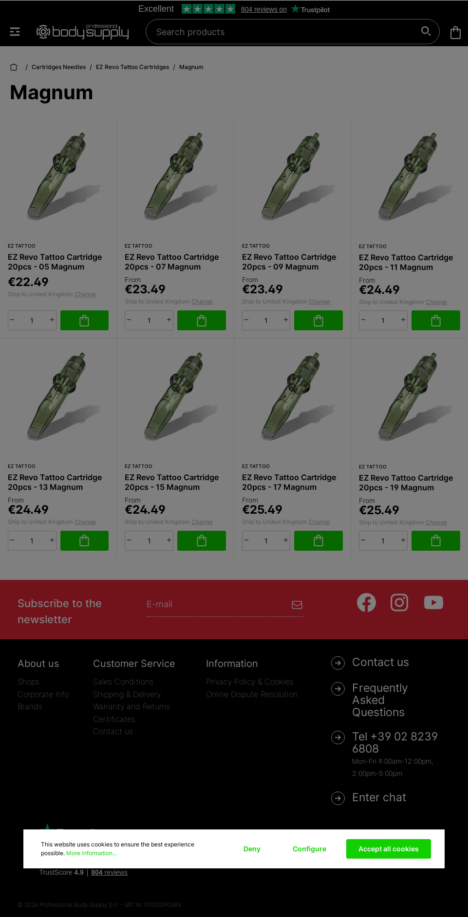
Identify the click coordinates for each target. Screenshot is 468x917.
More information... (91, 853)
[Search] (426, 31)
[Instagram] (400, 602)
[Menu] (19, 31)
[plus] (52, 319)
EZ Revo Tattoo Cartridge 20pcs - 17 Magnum (289, 482)
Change (85, 294)
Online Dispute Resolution (252, 694)
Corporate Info (43, 694)
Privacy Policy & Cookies (249, 681)
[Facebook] (366, 602)
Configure (309, 849)
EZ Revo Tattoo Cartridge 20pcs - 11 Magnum (406, 262)
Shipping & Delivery (127, 694)
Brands (30, 706)
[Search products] (287, 31)
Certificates (114, 719)
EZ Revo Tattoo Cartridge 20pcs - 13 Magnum (55, 482)
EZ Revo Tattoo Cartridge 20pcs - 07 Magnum (172, 261)
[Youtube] (433, 602)
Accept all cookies (388, 849)
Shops (28, 681)
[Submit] (297, 604)
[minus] (12, 319)
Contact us (113, 731)
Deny (252, 849)
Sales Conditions (123, 681)
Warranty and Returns (131, 706)
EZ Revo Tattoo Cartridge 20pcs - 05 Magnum (55, 261)
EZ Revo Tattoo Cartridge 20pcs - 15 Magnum (172, 482)
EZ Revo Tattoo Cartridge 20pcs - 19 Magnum (406, 482)
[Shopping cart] (455, 32)
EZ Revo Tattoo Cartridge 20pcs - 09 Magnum (289, 261)
